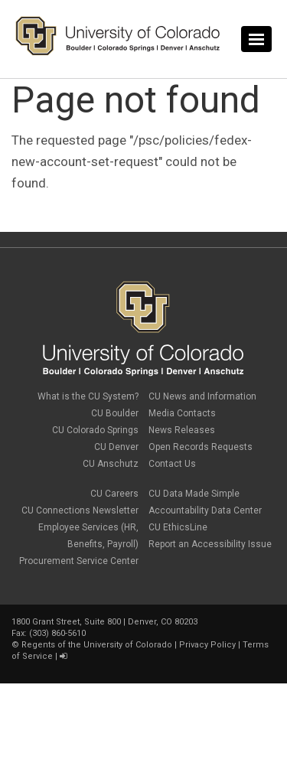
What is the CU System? (88, 396)
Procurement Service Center (79, 561)
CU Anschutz (111, 463)
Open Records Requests (200, 447)
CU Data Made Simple (194, 493)
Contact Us (172, 463)
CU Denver (116, 447)
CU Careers (114, 493)
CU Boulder (115, 413)
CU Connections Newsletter (80, 510)
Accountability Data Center (205, 510)
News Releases (181, 430)
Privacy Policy (207, 645)
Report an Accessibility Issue (210, 544)
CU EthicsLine (177, 527)
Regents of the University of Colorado (96, 645)
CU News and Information (202, 396)
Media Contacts (182, 413)
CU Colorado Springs (95, 430)
